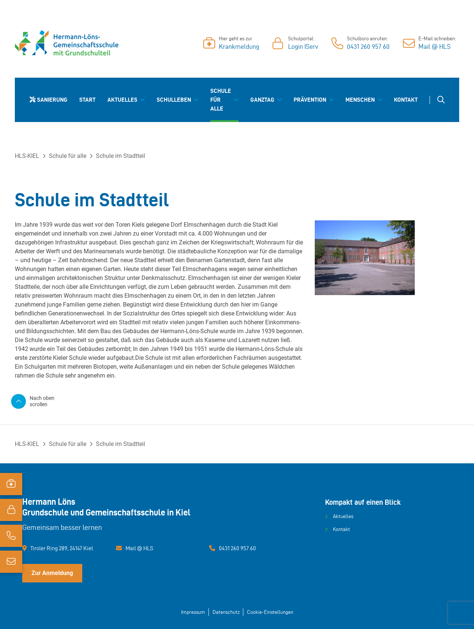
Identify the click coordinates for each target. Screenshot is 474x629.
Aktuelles (343, 516)
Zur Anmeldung (52, 572)
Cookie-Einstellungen (270, 612)
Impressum (193, 612)
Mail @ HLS (139, 548)
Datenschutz (226, 612)
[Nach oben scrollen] (39, 400)
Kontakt (341, 529)
